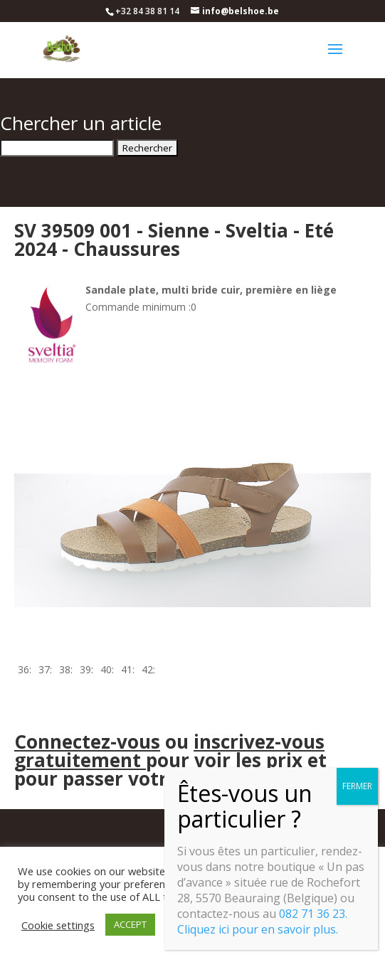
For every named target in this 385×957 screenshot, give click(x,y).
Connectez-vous (87, 741)
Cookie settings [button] (58, 925)
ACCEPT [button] (130, 924)
